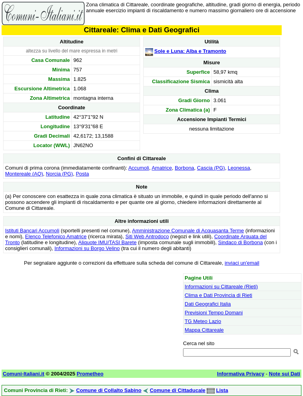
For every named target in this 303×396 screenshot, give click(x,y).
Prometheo (90, 374)
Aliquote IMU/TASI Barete (107, 242)
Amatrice (162, 168)
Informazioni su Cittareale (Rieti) (221, 287)
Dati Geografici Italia (208, 304)
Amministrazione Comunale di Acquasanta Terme (188, 230)
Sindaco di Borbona (240, 242)
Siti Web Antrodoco (147, 236)
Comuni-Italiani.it (23, 374)
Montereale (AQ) (24, 174)
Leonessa (239, 168)
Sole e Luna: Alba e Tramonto (190, 51)
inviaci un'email (241, 263)
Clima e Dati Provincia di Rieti (218, 295)
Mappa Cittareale (204, 330)
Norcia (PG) (59, 174)
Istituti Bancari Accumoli (32, 230)
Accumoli (138, 168)
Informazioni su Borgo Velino (87, 248)
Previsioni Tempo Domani (214, 313)
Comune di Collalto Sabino (108, 390)
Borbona (184, 168)
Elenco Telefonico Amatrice (56, 236)
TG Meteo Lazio (203, 321)
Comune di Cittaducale (178, 390)
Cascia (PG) (211, 168)
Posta (82, 174)
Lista (222, 390)
